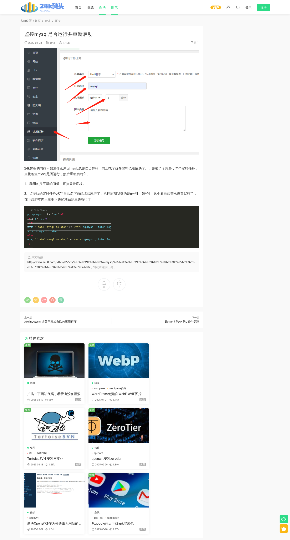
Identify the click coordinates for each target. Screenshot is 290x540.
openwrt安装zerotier (42, 461)
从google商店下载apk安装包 (168, 461)
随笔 (114, 7)
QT (150, 390)
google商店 (168, 455)
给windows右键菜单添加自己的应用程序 (50, 323)
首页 (78, 7)
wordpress (95, 390)
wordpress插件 (113, 390)
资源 (90, 7)
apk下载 (153, 455)
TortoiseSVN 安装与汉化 (165, 396)
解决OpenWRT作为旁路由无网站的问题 (111, 461)
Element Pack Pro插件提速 (182, 323)
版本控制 (161, 390)
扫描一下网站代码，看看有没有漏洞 (50, 396)
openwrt (34, 455)
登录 (115, 496)
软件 (152, 384)
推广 (196, 42)
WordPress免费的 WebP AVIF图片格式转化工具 (110, 396)
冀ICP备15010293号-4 (179, 529)
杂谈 (102, 7)
